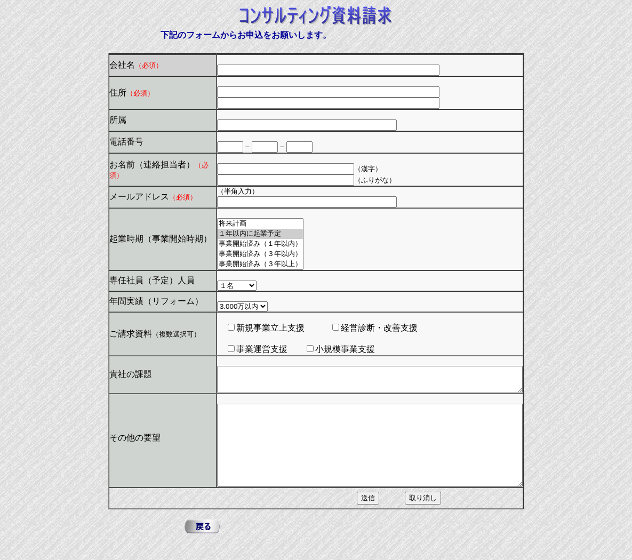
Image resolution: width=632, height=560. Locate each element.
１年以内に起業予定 (242, 234)
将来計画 (242, 224)
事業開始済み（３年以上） (242, 264)
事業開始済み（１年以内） (242, 244)
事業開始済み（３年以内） (242, 254)
